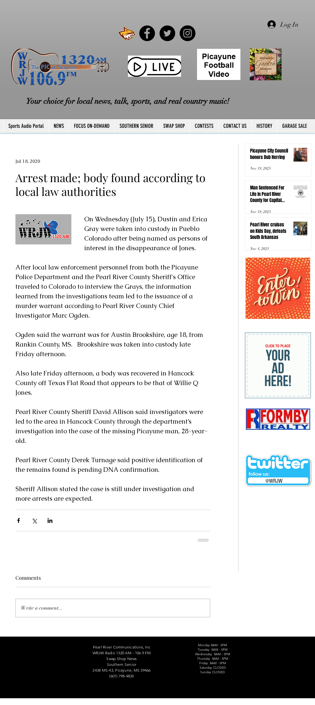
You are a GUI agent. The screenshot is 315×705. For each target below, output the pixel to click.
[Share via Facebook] (18, 520)
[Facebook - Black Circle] (147, 33)
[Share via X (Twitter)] (34, 520)
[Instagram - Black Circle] (187, 33)
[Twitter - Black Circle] (167, 33)
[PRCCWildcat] (127, 33)
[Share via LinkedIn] (50, 520)
